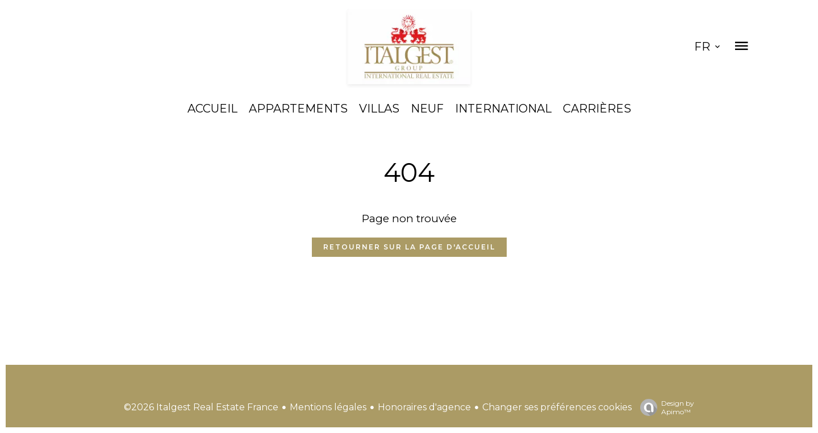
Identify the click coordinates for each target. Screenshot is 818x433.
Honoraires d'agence (424, 407)
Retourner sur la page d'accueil (409, 247)
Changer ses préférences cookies (557, 407)
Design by (664, 407)
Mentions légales (328, 407)
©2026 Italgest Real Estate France (201, 407)
